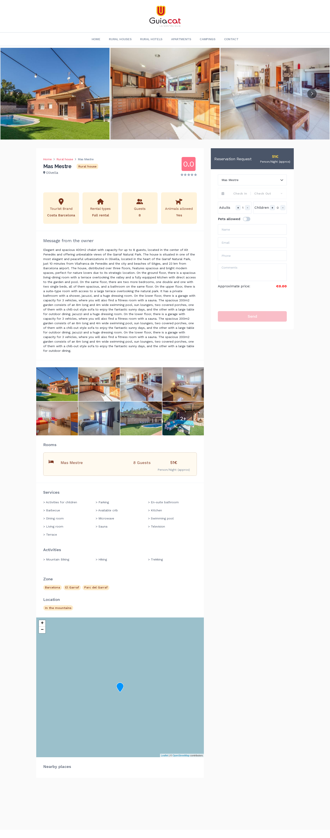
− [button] (42, 630)
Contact (231, 39)
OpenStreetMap (181, 755)
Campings (207, 39)
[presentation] (251, 300)
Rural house (65, 159)
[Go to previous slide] (18, 93)
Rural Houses (120, 39)
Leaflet (164, 755)
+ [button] (42, 623)
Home (96, 39)
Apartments (181, 39)
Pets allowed (229, 219)
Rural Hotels (151, 39)
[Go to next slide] (312, 93)
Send (252, 316)
